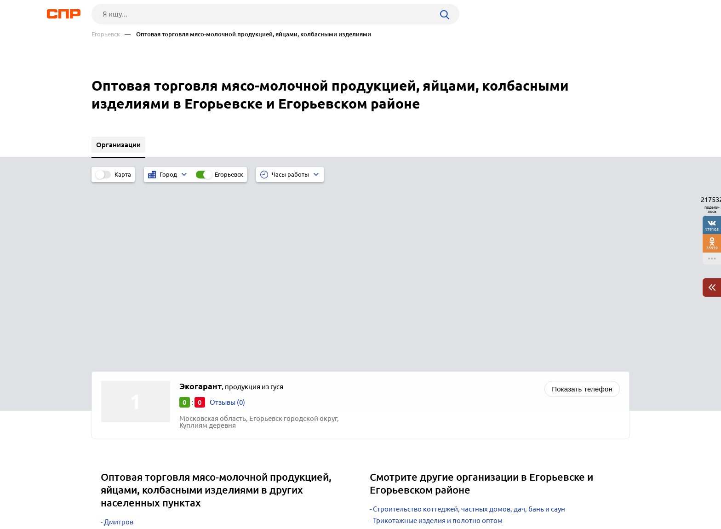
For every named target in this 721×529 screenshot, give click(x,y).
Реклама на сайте (231, 495)
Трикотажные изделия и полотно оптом (438, 339)
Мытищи (118, 386)
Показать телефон (582, 208)
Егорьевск (106, 34)
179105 (712, 229)
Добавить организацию (588, 494)
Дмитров (118, 340)
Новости (165, 495)
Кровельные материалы (412, 362)
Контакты (297, 495)
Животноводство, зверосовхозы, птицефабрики (451, 373)
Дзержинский (126, 352)
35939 (712, 247)
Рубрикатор (109, 495)
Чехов (113, 363)
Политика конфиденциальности (214, 521)
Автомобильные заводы (412, 350)
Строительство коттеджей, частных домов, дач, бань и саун (469, 327)
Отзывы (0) (227, 221)
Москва (116, 375)
